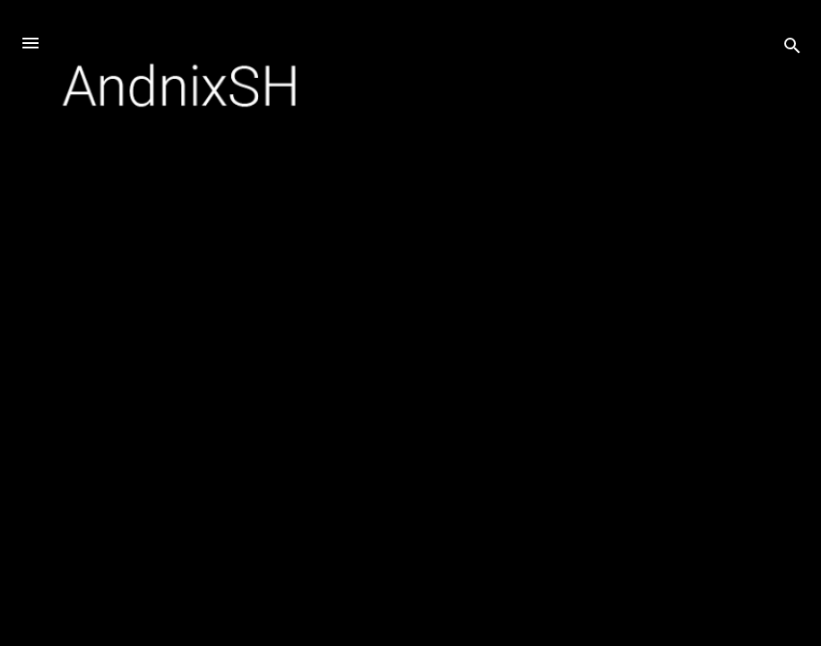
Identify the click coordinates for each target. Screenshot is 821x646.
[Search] (792, 49)
